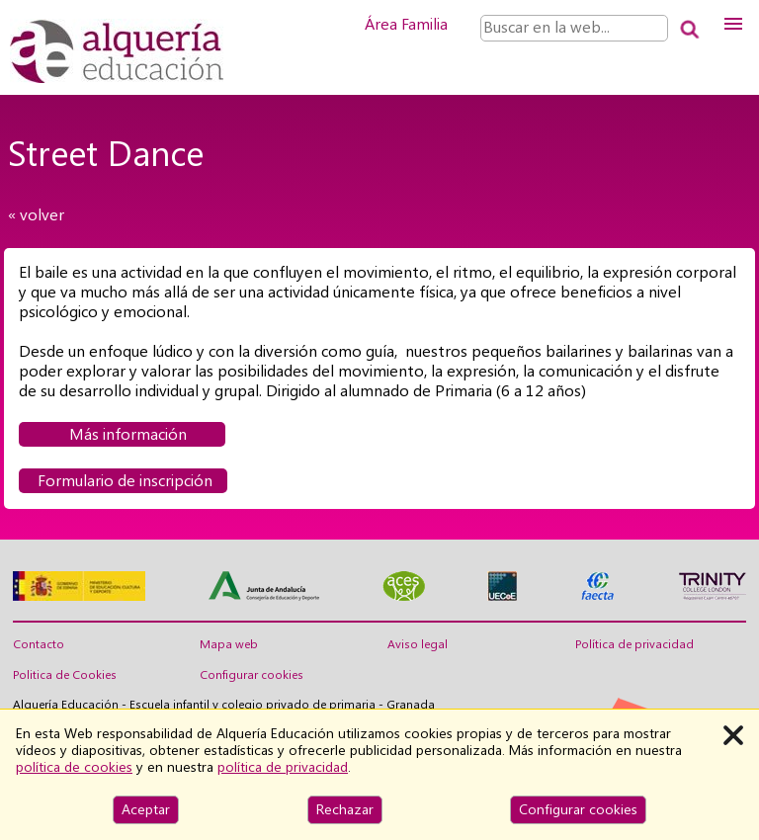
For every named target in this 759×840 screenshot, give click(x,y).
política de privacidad (282, 767)
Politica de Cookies (65, 675)
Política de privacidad (634, 644)
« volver (36, 215)
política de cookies (74, 767)
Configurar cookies (251, 675)
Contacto (38, 644)
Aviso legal (417, 644)
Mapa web (229, 644)
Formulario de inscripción (123, 480)
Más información (122, 434)
